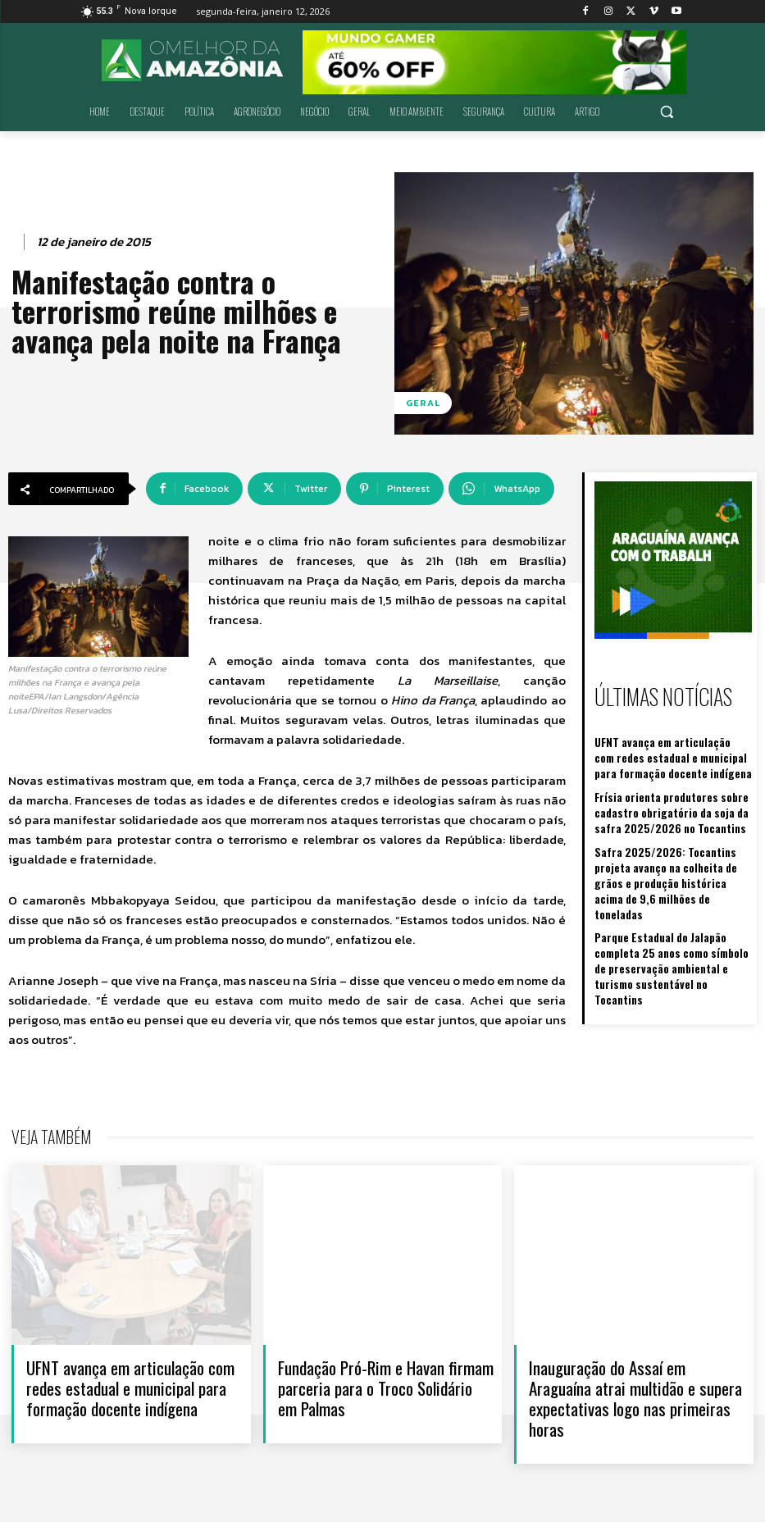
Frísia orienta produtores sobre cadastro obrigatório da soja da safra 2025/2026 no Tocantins (661, 804)
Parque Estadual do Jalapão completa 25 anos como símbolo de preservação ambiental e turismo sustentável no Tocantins (672, 926)
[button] (667, 112)
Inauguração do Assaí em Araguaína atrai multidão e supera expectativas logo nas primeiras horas (635, 1398)
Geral (423, 403)
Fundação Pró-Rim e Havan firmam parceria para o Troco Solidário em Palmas (386, 1388)
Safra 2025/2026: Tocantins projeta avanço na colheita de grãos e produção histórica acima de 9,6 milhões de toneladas (672, 861)
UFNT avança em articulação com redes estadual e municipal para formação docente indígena (663, 752)
